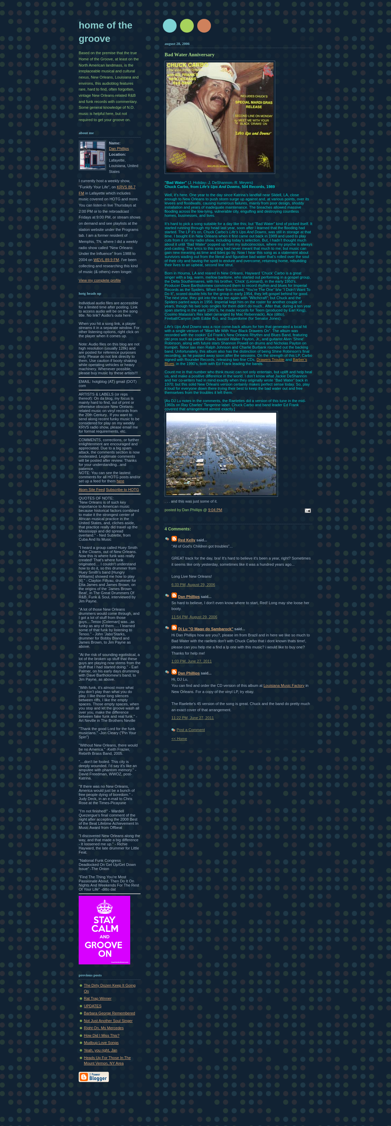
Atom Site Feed (92, 490)
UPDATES (92, 1006)
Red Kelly (186, 540)
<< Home (179, 739)
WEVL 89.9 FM (106, 260)
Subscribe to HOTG (122, 490)
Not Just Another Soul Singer (108, 1021)
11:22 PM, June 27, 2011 (192, 718)
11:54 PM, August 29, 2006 (194, 617)
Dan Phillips (119, 148)
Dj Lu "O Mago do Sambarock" (205, 629)
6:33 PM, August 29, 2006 (193, 585)
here (120, 481)
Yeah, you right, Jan (100, 1050)
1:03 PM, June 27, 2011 (191, 661)
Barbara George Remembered (109, 1013)
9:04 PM (215, 510)
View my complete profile (100, 280)
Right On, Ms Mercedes (104, 1028)
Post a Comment (191, 730)
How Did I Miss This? (102, 1035)
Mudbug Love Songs (101, 1043)
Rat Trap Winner (97, 998)
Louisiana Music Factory (284, 685)
